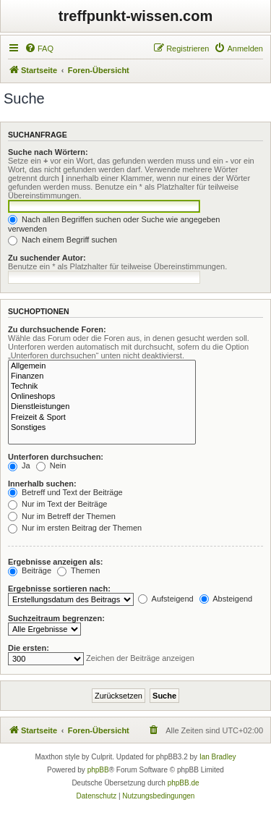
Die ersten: (28, 648)
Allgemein (101, 366)
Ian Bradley (217, 757)
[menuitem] (39, 48)
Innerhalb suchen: (42, 483)
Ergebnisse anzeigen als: (55, 561)
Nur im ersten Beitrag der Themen (75, 527)
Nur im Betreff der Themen (62, 516)
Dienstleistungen (101, 407)
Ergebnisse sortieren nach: (59, 588)
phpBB (98, 770)
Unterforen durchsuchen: (55, 456)
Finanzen (101, 376)
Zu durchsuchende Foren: (57, 329)
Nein (51, 465)
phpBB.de (183, 783)
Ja (19, 465)
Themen (78, 570)
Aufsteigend (166, 598)
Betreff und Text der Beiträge (65, 492)
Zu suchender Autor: (47, 257)
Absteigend (226, 598)
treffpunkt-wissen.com (135, 16)
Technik (101, 386)
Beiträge (29, 570)
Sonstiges (101, 428)
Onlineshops (101, 397)
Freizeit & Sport (101, 418)
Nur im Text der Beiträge (57, 503)
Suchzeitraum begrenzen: (56, 618)
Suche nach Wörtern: (48, 152)
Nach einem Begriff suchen (62, 239)
